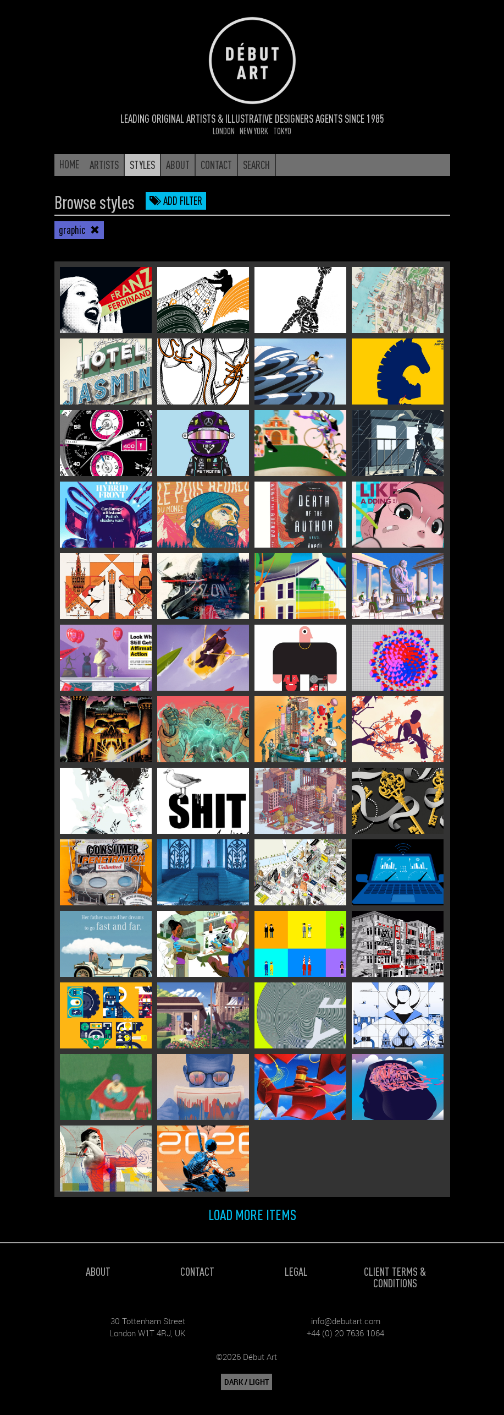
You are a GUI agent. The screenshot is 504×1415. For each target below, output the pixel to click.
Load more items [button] (252, 1214)
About (98, 1271)
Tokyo (282, 130)
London (224, 130)
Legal (296, 1271)
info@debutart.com (345, 1320)
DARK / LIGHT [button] (246, 1382)
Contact (197, 1271)
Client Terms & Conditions (395, 1277)
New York (254, 130)
